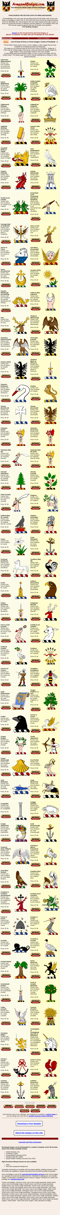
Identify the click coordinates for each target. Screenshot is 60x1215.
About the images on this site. (29, 1133)
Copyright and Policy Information (30, 1142)
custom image (51, 1114)
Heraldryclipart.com (17, 1179)
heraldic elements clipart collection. (41, 1116)
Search (14, 33)
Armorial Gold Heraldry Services (33, 1174)
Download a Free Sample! (29, 1124)
